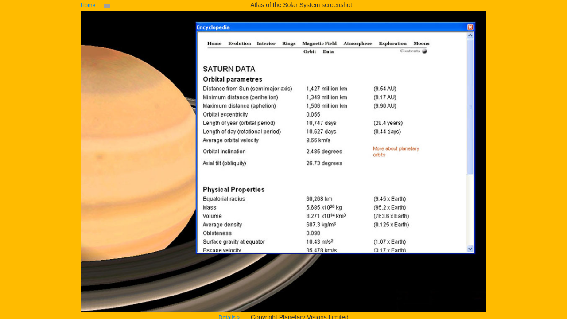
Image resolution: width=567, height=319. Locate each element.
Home (88, 5)
